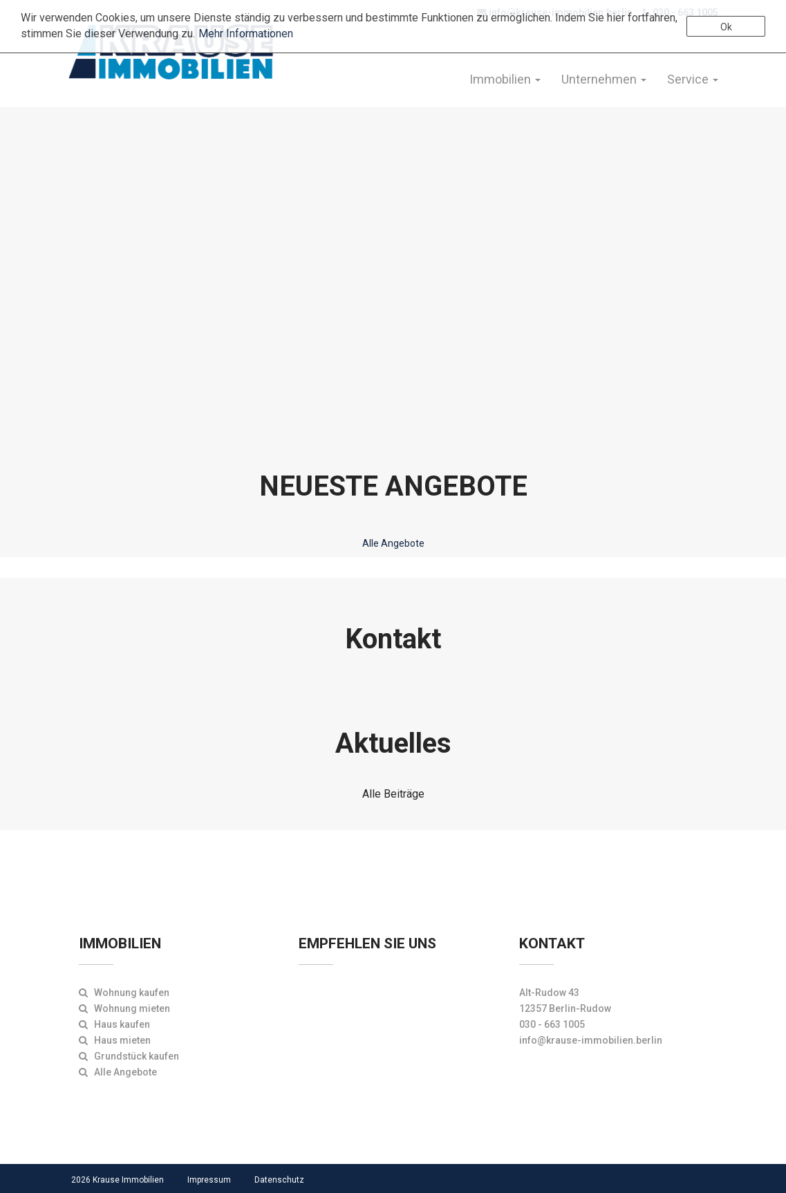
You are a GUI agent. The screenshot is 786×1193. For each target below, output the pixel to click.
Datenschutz (279, 1180)
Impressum (209, 1180)
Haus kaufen (114, 1024)
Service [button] (692, 79)
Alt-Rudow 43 (549, 992)
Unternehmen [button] (603, 79)
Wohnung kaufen (124, 992)
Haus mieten (115, 1040)
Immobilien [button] (505, 79)
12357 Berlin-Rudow (565, 1008)
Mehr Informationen (245, 33)
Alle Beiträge (393, 793)
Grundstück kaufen (129, 1056)
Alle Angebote (393, 543)
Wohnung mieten (124, 1008)
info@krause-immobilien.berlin (590, 1040)
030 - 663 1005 (552, 1024)
